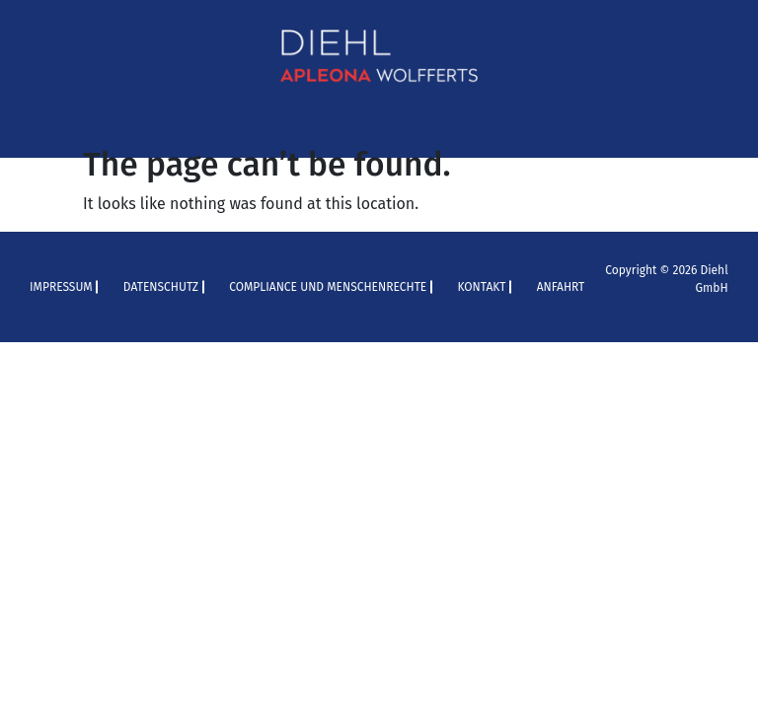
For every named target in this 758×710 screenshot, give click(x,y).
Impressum (61, 287)
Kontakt (481, 287)
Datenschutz (160, 287)
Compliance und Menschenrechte (327, 287)
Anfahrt (561, 287)
